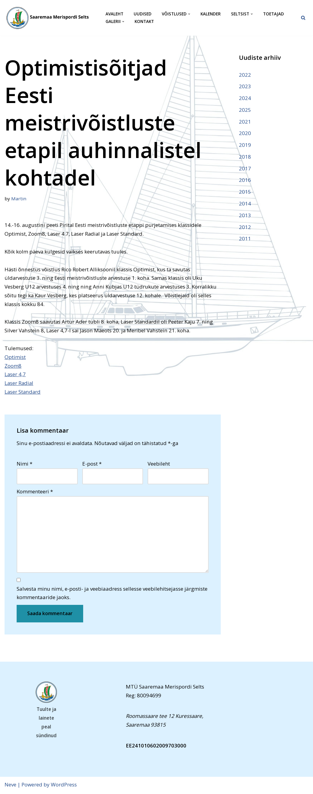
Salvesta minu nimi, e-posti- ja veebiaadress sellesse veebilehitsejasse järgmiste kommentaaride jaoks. (112, 594)
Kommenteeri (35, 492)
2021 (245, 121)
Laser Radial (19, 383)
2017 (245, 168)
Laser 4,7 (15, 374)
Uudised (143, 14)
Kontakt (144, 21)
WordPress (64, 785)
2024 (245, 98)
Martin (18, 198)
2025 (245, 109)
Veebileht (159, 464)
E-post (92, 464)
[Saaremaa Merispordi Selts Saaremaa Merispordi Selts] (50, 17)
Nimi (24, 464)
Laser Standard (23, 392)
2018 (245, 156)
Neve (10, 785)
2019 (245, 145)
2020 (245, 133)
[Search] (303, 17)
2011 (245, 239)
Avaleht (114, 14)
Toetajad (273, 14)
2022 (245, 74)
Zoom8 (13, 366)
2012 (245, 227)
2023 (245, 86)
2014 (245, 203)
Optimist (15, 357)
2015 (245, 192)
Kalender (211, 14)
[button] (189, 14)
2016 (245, 180)
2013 (245, 215)
